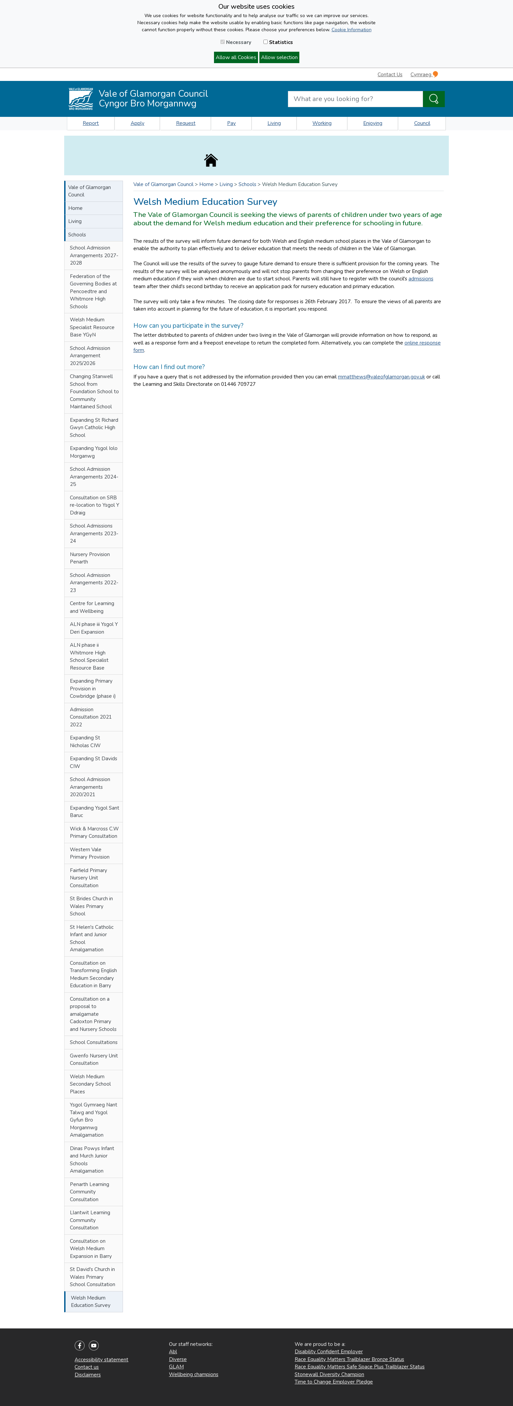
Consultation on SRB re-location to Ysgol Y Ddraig (94, 505)
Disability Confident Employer (329, 1351)
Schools (77, 234)
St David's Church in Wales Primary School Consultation (92, 1277)
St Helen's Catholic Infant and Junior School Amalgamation (92, 938)
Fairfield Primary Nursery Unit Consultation (88, 878)
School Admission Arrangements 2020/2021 (90, 787)
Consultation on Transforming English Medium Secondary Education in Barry (93, 974)
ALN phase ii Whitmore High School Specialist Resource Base (89, 656)
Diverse (178, 1359)
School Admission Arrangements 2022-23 (94, 583)
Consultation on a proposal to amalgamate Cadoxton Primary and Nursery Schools (93, 1014)
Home (75, 208)
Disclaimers (88, 1374)
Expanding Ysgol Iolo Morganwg (94, 452)
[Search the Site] (434, 99)
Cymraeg (424, 74)
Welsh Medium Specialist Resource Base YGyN (92, 327)
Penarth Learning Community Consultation (89, 1192)
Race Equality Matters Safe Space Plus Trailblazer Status (360, 1366)
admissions (421, 278)
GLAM (176, 1366)
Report (91, 123)
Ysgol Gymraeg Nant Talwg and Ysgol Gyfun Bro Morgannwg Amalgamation (93, 1119)
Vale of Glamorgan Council (89, 191)
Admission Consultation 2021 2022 (91, 717)
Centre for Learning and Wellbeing (92, 607)
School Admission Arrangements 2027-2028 (94, 255)
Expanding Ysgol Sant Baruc (94, 812)
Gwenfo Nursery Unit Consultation (94, 1059)
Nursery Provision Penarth (90, 558)
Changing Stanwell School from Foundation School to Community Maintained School (94, 391)
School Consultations (94, 1042)
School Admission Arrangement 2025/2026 (90, 356)
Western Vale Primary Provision (90, 853)
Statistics (278, 42)
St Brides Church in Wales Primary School (91, 906)
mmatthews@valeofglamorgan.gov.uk (381, 376)
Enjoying (372, 123)
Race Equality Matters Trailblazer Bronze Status (349, 1359)
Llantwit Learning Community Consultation (90, 1220)
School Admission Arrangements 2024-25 (94, 477)
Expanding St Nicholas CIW (85, 741)
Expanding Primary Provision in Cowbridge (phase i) (93, 688)
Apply (137, 123)
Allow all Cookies (236, 57)
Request (186, 123)
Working (322, 123)
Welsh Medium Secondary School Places (90, 1084)
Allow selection (279, 57)
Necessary (235, 42)
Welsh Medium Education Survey (91, 1302)
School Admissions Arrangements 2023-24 (94, 533)
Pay (231, 123)
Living (274, 123)
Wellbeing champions (193, 1374)
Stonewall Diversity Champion (329, 1374)
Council (422, 123)
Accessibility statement (101, 1359)
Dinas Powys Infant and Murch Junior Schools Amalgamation (92, 1160)
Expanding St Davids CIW (93, 762)
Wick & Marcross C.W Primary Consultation (94, 832)
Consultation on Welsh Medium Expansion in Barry (91, 1249)
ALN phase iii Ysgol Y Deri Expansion (94, 628)
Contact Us (390, 74)
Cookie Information (352, 30)
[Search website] (355, 99)
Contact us (87, 1367)
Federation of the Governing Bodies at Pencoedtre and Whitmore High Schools (93, 291)
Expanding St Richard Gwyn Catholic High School (94, 428)
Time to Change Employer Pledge (334, 1381)
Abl (173, 1351)
